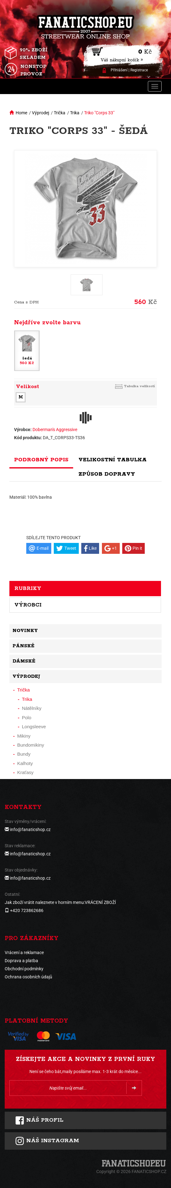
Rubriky (27, 588)
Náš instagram (47, 1141)
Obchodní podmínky (24, 968)
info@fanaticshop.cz (30, 829)
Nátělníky (32, 708)
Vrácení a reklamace (24, 952)
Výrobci (28, 604)
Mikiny (24, 736)
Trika (74, 112)
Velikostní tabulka (112, 459)
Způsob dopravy (106, 474)
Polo (26, 717)
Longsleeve (34, 726)
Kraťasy (25, 772)
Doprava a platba (21, 960)
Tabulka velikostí (139, 386)
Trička (59, 112)
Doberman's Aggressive (55, 429)
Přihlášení (119, 70)
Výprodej (40, 112)
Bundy (24, 754)
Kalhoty (25, 763)
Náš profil (39, 1120)
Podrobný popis (41, 459)
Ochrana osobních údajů (28, 976)
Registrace (139, 70)
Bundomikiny (30, 745)
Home (21, 112)
